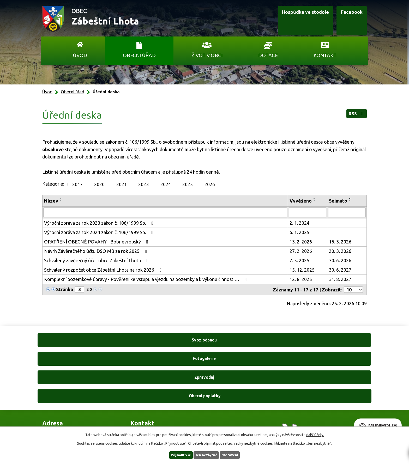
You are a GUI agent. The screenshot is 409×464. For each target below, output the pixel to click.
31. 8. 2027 (340, 279)
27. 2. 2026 (301, 251)
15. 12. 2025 (302, 269)
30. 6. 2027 (340, 269)
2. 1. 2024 (299, 222)
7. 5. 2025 (299, 260)
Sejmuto (338, 200)
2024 (165, 184)
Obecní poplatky (335, 346)
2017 (77, 184)
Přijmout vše (173, 455)
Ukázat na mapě (272, 407)
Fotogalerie (161, 346)
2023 (143, 184)
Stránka (64, 289)
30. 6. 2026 (340, 260)
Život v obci (206, 55)
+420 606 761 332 (148, 397)
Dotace (268, 55)
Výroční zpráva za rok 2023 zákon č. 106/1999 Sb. (99, 222)
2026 (209, 184)
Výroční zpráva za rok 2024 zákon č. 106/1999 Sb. (99, 232)
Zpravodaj (248, 346)
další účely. (315, 434)
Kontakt (325, 55)
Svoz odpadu (74, 346)
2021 (121, 184)
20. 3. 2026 (340, 251)
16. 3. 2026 (340, 241)
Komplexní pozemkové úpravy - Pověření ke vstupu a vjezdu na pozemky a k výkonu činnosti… (146, 279)
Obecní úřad (139, 55)
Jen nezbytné (207, 455)
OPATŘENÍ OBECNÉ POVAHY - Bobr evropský (97, 241)
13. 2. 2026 (301, 241)
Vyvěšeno (301, 200)
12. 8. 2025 (301, 279)
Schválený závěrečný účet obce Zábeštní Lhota (97, 260)
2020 (99, 184)
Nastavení (238, 455)
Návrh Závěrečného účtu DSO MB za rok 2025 (96, 251)
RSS (352, 116)
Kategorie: (53, 183)
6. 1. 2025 (299, 232)
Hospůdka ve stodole (283, 19)
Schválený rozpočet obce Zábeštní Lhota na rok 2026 (104, 269)
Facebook (342, 19)
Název (51, 200)
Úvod (80, 55)
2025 (187, 184)
